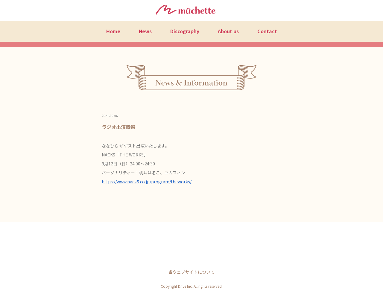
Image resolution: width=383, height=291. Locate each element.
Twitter (191, 257)
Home (113, 31)
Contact (267, 31)
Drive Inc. (185, 286)
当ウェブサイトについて (191, 272)
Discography (184, 31)
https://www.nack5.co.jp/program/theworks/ (147, 182)
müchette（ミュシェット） (185, 11)
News (145, 31)
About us (228, 31)
